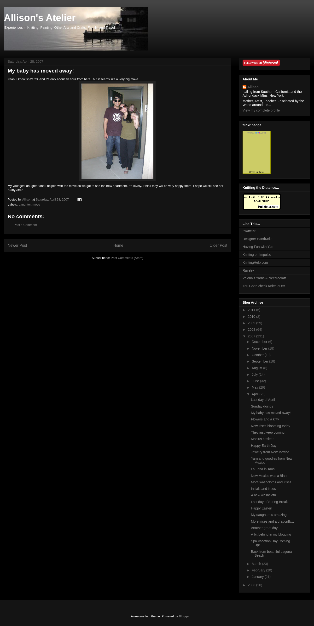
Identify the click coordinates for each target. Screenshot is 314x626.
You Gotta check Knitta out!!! (264, 286)
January (258, 577)
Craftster (249, 231)
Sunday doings (262, 406)
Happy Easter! (261, 508)
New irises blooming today (270, 426)
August (257, 368)
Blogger (184, 616)
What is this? (256, 172)
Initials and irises (263, 489)
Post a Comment (25, 225)
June (256, 381)
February (259, 570)
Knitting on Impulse (257, 255)
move (36, 204)
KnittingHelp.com (255, 262)
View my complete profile (261, 110)
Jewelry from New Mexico (270, 452)
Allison (253, 87)
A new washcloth (263, 495)
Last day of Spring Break (269, 502)
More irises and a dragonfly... (272, 521)
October (258, 355)
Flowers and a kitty (265, 419)
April (255, 394)
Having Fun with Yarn (258, 247)
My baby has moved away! (271, 413)
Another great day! (265, 528)
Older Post (218, 245)
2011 (252, 310)
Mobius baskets (262, 439)
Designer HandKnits (258, 239)
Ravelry (248, 270)
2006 (252, 585)
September (260, 361)
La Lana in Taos (263, 469)
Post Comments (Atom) (127, 258)
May (255, 387)
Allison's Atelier (40, 17)
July (255, 374)
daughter (25, 204)
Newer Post (17, 245)
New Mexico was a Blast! (269, 476)
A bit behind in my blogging (271, 534)
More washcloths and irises (271, 482)
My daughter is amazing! (269, 515)
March (257, 564)
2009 (252, 323)
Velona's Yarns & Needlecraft (264, 278)
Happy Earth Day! (264, 445)
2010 (252, 317)
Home (118, 245)
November (260, 348)
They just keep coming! (268, 432)
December (260, 342)
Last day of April (263, 400)
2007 (252, 336)
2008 (252, 329)
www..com (256, 132)
